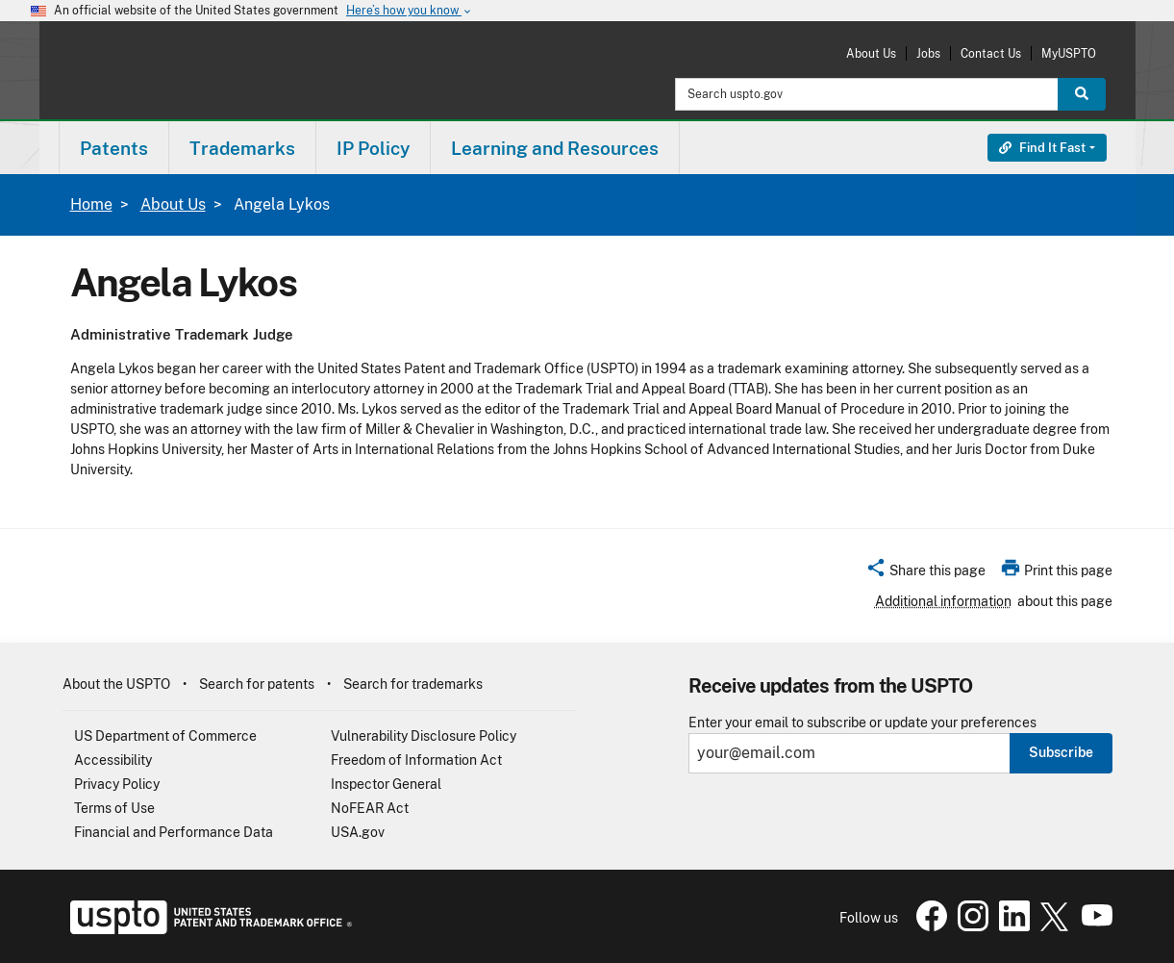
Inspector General (386, 784)
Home (91, 204)
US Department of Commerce (165, 736)
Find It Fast (1042, 147)
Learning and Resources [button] (555, 148)
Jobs (928, 53)
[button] (925, 573)
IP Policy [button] (373, 148)
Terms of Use (114, 808)
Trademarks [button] (242, 148)
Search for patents (256, 684)
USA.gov (358, 832)
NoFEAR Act (370, 808)
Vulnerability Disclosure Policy (423, 736)
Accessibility (113, 760)
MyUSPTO (1068, 53)
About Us (871, 53)
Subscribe (1061, 752)
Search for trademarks (413, 684)
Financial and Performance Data (173, 832)
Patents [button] (114, 148)
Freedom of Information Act (416, 760)
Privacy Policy (117, 784)
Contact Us (991, 53)
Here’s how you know (409, 11)
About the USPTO (116, 684)
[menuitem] (114, 147)
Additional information (943, 601)
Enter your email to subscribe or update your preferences (862, 723)
